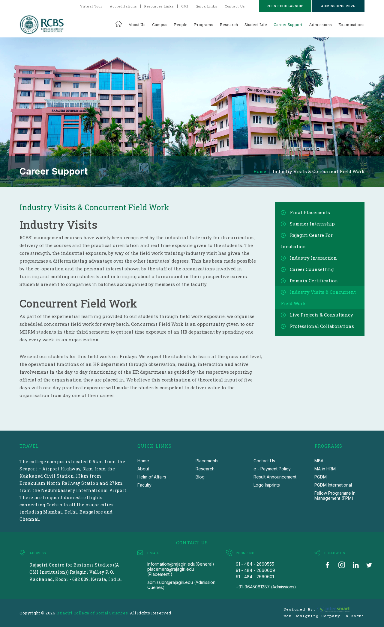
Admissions (320, 24)
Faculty (144, 484)
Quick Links (206, 6)
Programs (203, 24)
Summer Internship (312, 224)
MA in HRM (325, 468)
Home (259, 171)
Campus (159, 24)
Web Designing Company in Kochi (324, 616)
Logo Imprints (267, 484)
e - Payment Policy (272, 468)
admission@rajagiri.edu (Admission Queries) (181, 585)
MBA (318, 460)
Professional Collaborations (322, 326)
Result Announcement (275, 476)
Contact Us (235, 6)
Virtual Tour (91, 6)
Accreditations (123, 6)
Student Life (255, 24)
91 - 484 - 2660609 (255, 570)
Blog (200, 476)
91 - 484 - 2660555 (255, 564)
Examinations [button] (351, 24)
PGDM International (333, 484)
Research (229, 24)
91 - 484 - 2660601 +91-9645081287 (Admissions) (266, 581)
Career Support (288, 24)
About (143, 468)
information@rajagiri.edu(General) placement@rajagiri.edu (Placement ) (180, 569)
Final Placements (310, 212)
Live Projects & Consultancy (321, 315)
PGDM (320, 476)
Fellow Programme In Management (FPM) (335, 495)
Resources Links (159, 6)
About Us (137, 24)
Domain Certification (314, 281)
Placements (207, 460)
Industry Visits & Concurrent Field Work (318, 171)
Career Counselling (312, 269)
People (181, 24)
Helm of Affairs (151, 476)
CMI (184, 6)
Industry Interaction (313, 258)
